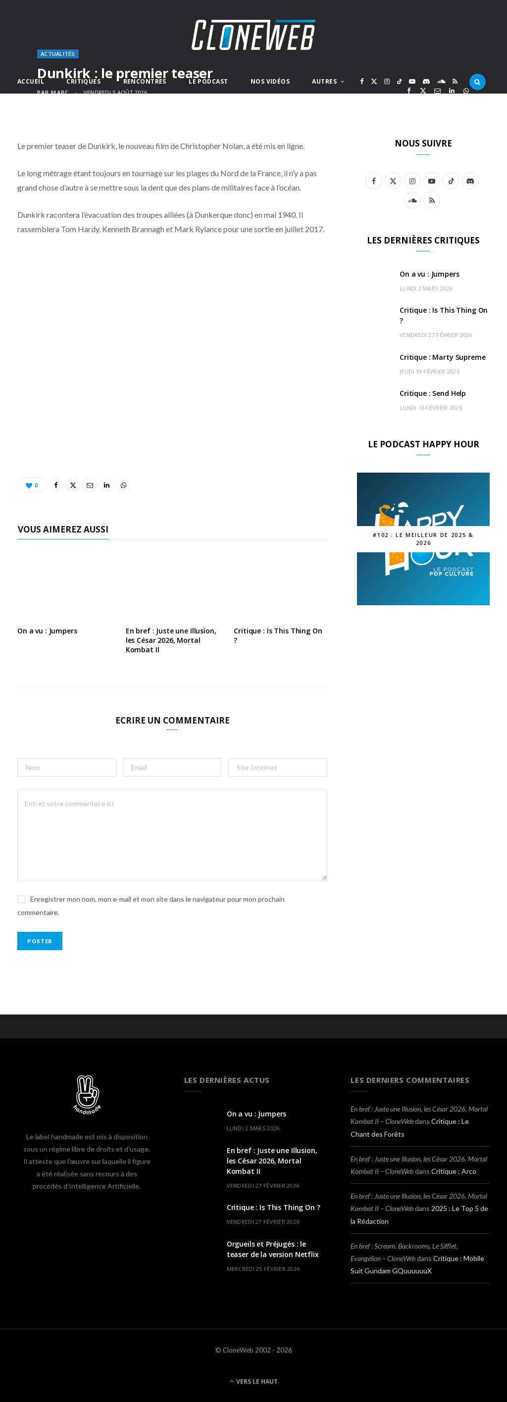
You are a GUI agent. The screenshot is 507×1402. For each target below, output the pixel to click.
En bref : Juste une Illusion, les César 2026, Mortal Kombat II (171, 640)
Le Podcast (208, 81)
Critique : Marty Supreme (443, 357)
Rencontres (144, 81)
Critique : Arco (453, 1171)
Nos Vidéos (270, 81)
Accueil (30, 81)
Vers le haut (254, 1381)
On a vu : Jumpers (47, 630)
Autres (324, 81)
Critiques (83, 81)
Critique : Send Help (433, 393)
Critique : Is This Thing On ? (278, 635)
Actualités (58, 53)
